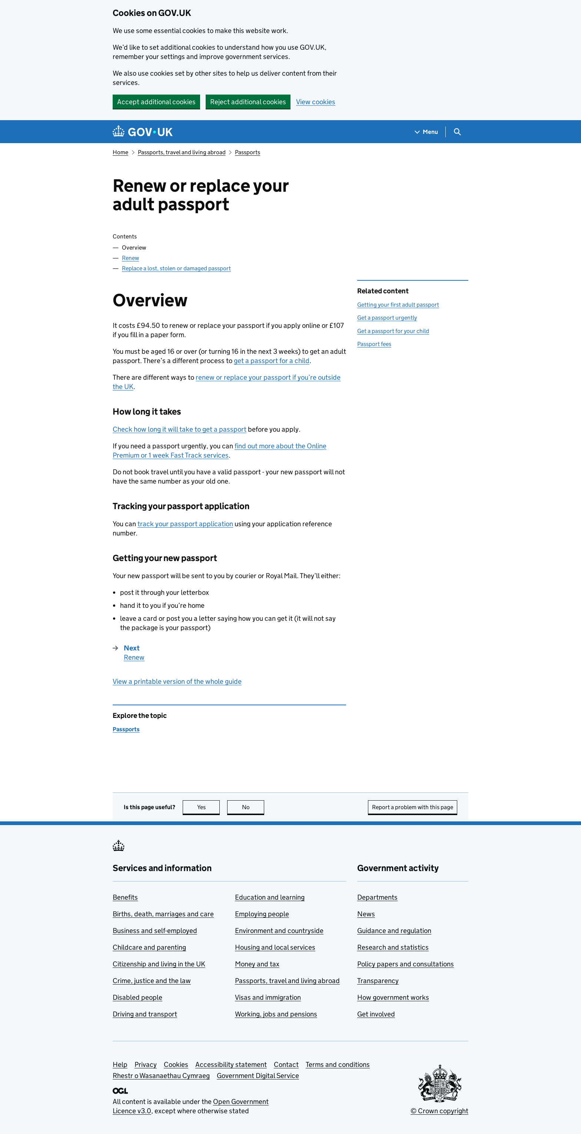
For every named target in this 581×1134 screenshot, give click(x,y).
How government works (393, 997)
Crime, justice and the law (152, 980)
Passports (247, 152)
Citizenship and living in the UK (159, 964)
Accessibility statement (231, 1064)
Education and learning (270, 897)
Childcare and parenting (149, 947)
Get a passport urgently (387, 317)
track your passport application (185, 524)
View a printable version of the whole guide (177, 681)
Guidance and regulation (394, 930)
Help (120, 1064)
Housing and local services (275, 947)
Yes (208, 807)
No (253, 807)
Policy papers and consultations (405, 964)
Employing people (262, 914)
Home (120, 152)
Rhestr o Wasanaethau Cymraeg (161, 1075)
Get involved (376, 1014)
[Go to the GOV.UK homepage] (143, 132)
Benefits (125, 897)
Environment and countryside (279, 930)
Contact (286, 1064)
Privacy (146, 1064)
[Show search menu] (457, 132)
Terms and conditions (338, 1064)
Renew (130, 257)
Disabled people (137, 997)
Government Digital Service (258, 1075)
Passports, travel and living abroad (182, 152)
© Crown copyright (439, 1111)
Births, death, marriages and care (163, 914)
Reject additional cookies (248, 102)
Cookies (176, 1064)
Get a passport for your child (393, 330)
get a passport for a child (271, 360)
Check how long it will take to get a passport (179, 429)
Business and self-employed (155, 930)
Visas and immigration (268, 997)
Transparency (378, 980)
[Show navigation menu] (426, 132)
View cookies (315, 101)
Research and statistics (393, 947)
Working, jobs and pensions (276, 1014)
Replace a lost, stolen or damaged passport (176, 268)
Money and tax (257, 964)
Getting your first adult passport (398, 304)
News (366, 914)
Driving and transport (145, 1014)
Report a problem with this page (412, 807)
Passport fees (374, 343)
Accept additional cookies (156, 102)
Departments (377, 897)
